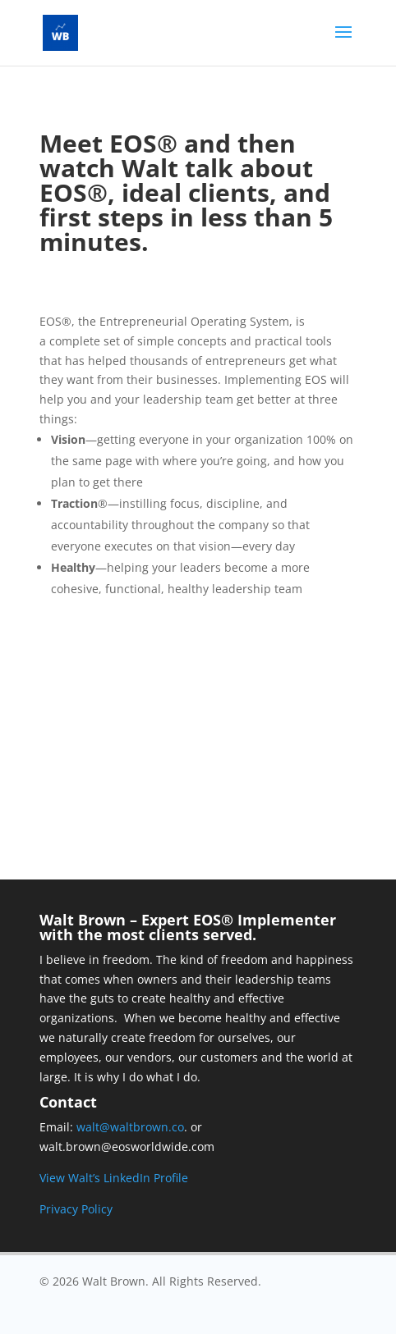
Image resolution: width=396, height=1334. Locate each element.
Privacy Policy (76, 1209)
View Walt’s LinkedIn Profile (113, 1178)
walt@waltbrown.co (130, 1127)
